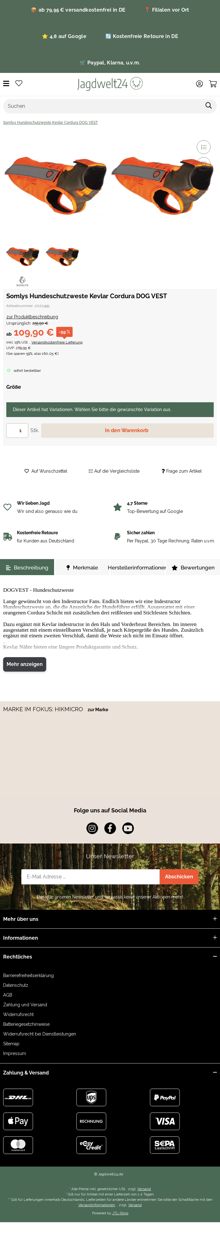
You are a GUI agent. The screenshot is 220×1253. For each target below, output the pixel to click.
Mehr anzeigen (25, 664)
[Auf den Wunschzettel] (204, 164)
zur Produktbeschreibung (32, 316)
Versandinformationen (96, 1205)
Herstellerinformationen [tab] (138, 567)
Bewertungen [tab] (193, 567)
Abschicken (179, 877)
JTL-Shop (120, 1213)
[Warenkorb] (213, 83)
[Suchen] (102, 106)
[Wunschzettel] (18, 84)
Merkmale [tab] (82, 567)
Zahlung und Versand (25, 1004)
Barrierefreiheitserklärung (28, 975)
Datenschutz (15, 985)
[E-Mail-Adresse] (90, 876)
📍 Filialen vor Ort (166, 10)
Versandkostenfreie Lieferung (57, 342)
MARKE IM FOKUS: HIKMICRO (44, 709)
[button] (199, 83)
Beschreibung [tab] (27, 567)
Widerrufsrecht (18, 1014)
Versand (144, 1189)
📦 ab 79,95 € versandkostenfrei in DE (78, 10)
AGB (7, 994)
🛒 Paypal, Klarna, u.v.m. (110, 63)
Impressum (14, 1053)
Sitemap (11, 1043)
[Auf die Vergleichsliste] (204, 147)
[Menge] (17, 430)
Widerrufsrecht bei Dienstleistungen (39, 1033)
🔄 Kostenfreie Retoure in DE (141, 36)
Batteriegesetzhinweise (26, 1024)
